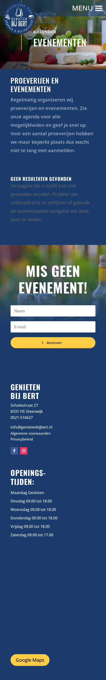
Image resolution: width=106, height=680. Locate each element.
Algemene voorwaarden (31, 433)
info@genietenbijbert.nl (31, 427)
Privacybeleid (22, 439)
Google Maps (30, 660)
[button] (83, 8)
